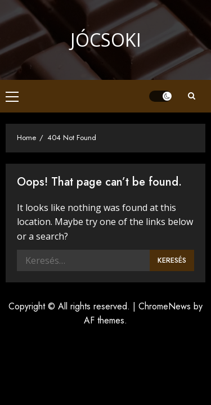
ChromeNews (164, 306)
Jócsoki (105, 40)
